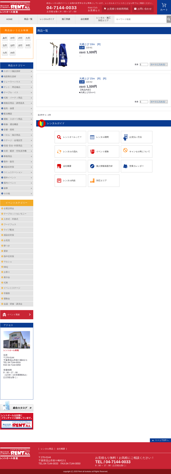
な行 (5, 45)
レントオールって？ (72, 137)
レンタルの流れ (70, 151)
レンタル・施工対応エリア (103, 19)
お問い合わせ (144, 9)
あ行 (5, 38)
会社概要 (85, 19)
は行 (12, 45)
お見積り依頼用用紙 (117, 9)
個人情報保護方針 (104, 166)
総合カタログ (20, 408)
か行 (12, 38)
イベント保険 (102, 151)
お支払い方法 (135, 137)
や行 (28, 45)
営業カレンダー (136, 166)
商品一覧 (28, 19)
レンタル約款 (69, 180)
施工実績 (66, 19)
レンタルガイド (47, 19)
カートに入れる (157, 64)
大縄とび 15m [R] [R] (92, 78)
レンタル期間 (102, 137)
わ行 (12, 52)
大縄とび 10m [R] (90, 44)
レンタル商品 (47, 449)
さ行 (20, 38)
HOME (9, 19)
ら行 (5, 52)
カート (164, 9)
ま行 (20, 45)
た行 (28, 38)
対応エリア (101, 180)
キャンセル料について (139, 151)
